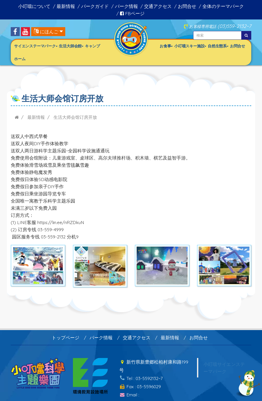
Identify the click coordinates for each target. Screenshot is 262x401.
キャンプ (92, 46)
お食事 (166, 46)
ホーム (19, 58)
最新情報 (66, 6)
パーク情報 (126, 6)
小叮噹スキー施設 (190, 46)
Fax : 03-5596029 (140, 383)
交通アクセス (158, 6)
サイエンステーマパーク (35, 46)
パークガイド (95, 6)
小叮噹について (34, 6)
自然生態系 (218, 46)
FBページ (132, 13)
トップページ (65, 337)
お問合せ (187, 6)
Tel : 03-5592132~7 (141, 376)
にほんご (49, 31)
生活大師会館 (71, 46)
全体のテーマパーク (223, 6)
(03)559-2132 (231, 26)
